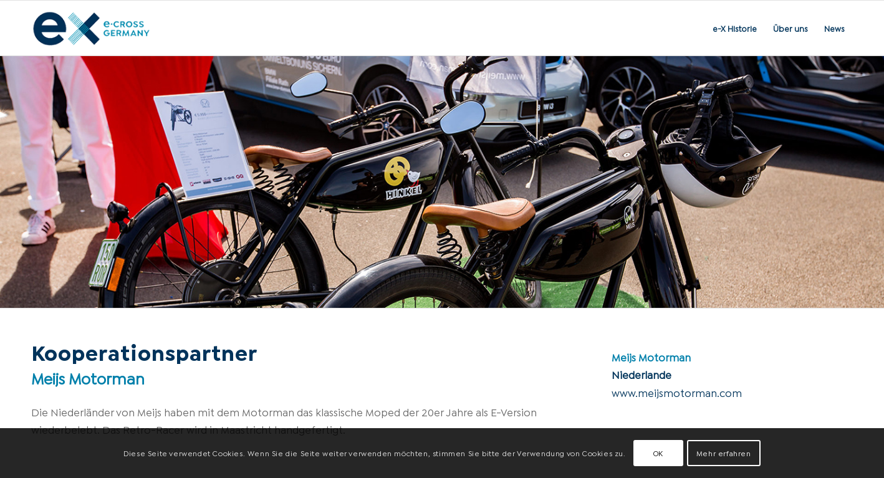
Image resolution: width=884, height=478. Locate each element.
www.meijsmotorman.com (677, 392)
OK (658, 452)
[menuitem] (734, 28)
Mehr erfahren (723, 452)
